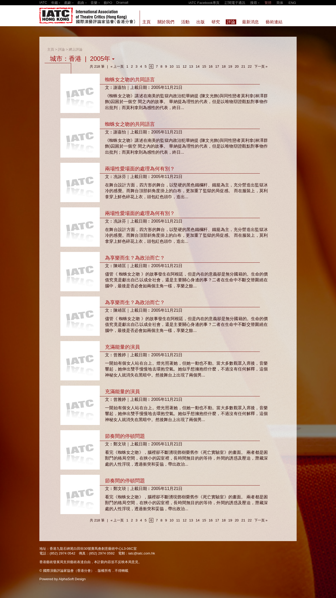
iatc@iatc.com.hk (141, 553)
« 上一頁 (117, 66)
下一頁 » (260, 66)
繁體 (268, 3)
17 (217, 66)
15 (204, 66)
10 (172, 66)
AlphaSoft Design (72, 579)
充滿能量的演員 (122, 347)
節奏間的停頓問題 (125, 436)
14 (198, 66)
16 (211, 66)
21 (243, 66)
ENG (292, 3)
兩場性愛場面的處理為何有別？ (140, 168)
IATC (43, 2)
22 (250, 66)
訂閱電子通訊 (235, 3)
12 (185, 66)
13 (191, 66)
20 (237, 66)
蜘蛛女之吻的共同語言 (130, 79)
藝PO (108, 3)
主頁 (50, 49)
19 (230, 66)
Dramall (122, 2)
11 (178, 66)
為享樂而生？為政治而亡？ (135, 258)
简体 (279, 3)
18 (224, 66)
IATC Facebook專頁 (203, 3)
